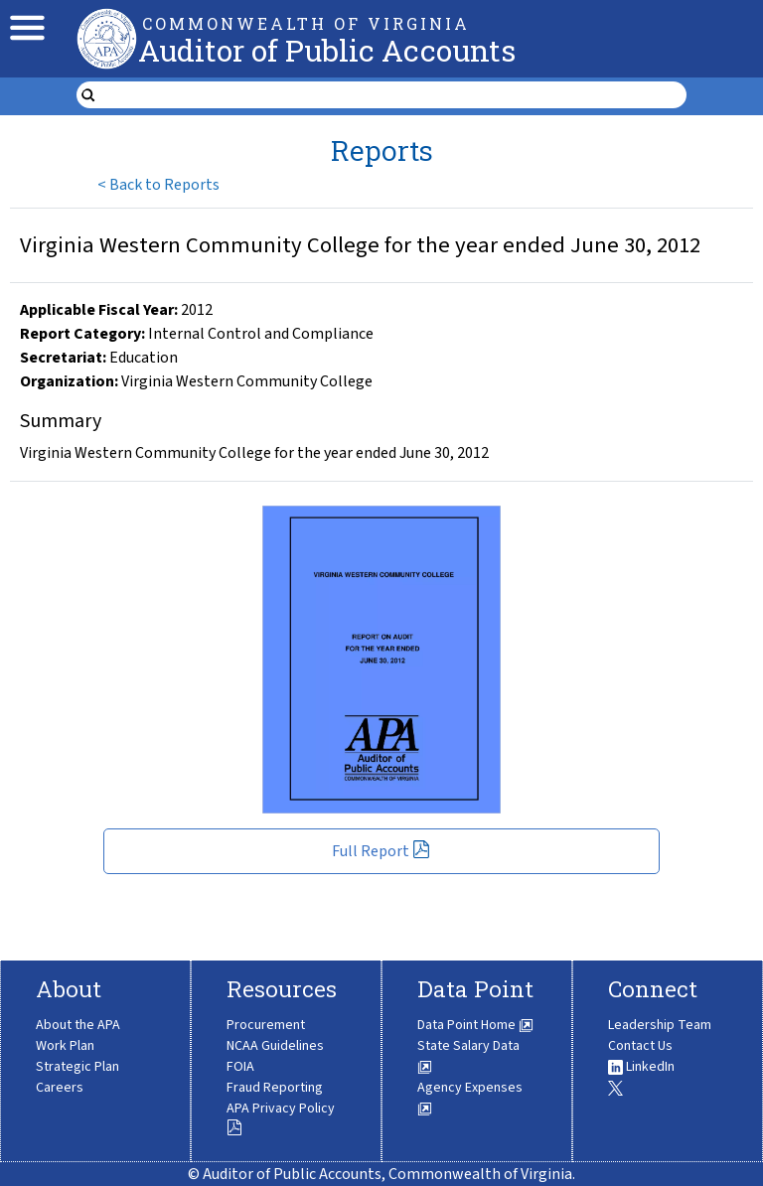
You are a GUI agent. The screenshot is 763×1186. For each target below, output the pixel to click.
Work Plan (65, 1046)
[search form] (394, 95)
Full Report (381, 851)
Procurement (266, 1025)
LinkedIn (641, 1067)
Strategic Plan (77, 1067)
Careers (59, 1088)
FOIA (240, 1067)
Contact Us (640, 1046)
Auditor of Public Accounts (327, 50)
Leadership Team (659, 1025)
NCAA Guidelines (275, 1046)
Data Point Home (475, 1025)
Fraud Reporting (275, 1088)
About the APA (78, 1025)
